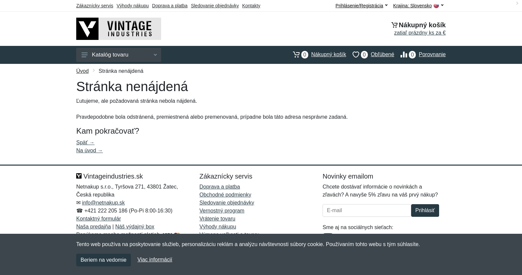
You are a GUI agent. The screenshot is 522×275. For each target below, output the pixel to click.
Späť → (85, 142)
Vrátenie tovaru (217, 218)
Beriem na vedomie (104, 260)
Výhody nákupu (133, 5)
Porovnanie (420, 55)
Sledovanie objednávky (215, 5)
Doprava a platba (170, 5)
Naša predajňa (93, 226)
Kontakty (251, 5)
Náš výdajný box (134, 226)
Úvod (82, 71)
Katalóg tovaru (119, 55)
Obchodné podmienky (225, 195)
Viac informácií (154, 259)
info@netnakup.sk (103, 203)
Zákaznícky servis (94, 5)
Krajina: (418, 5)
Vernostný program (221, 210)
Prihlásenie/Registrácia (362, 5)
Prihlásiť (425, 210)
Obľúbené (370, 55)
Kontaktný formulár (98, 218)
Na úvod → (89, 150)
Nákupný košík (316, 55)
